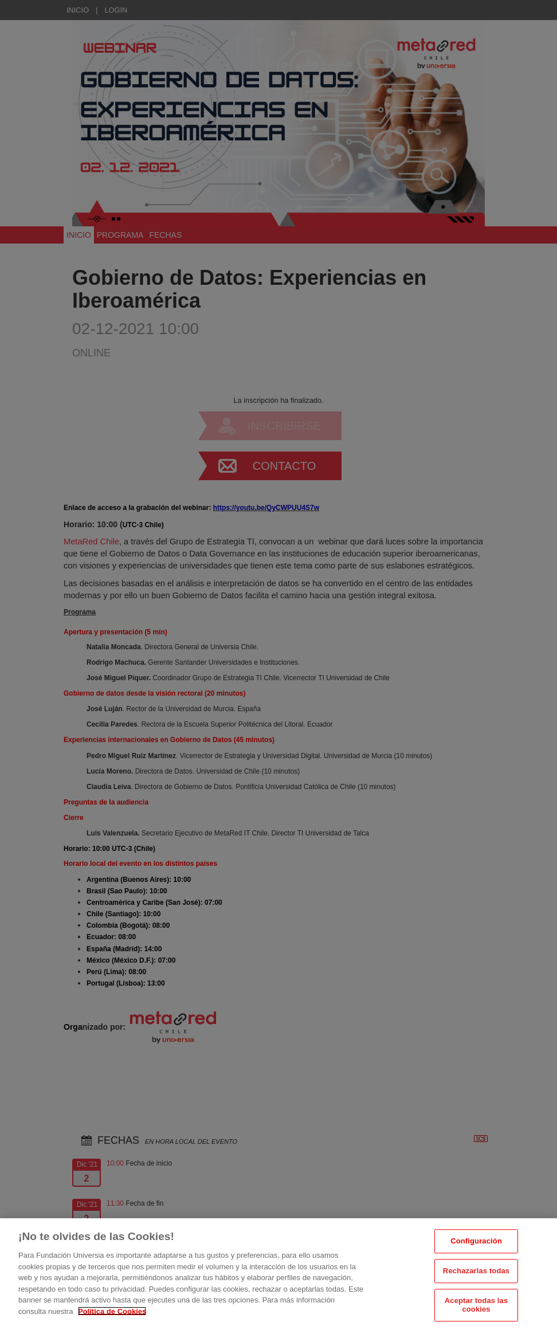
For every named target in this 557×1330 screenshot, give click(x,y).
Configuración (476, 1262)
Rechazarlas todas (476, 1292)
